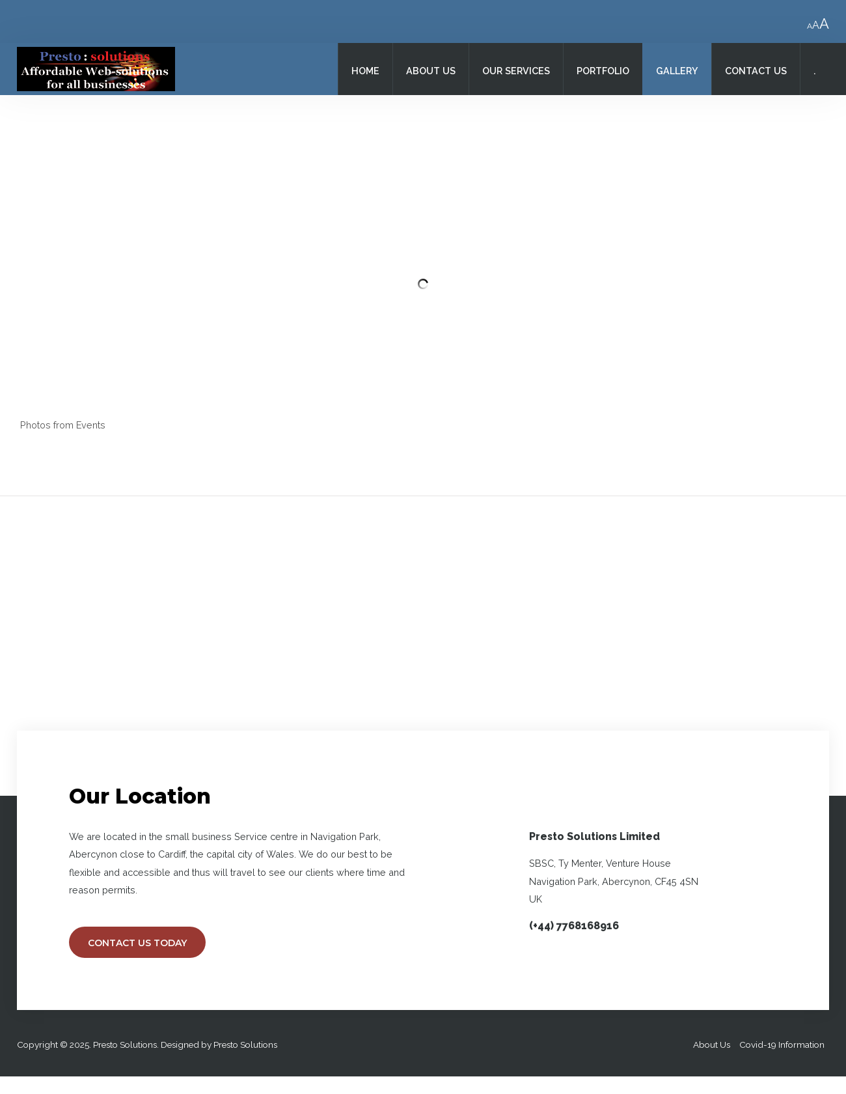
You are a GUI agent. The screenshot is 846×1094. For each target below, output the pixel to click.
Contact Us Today (137, 943)
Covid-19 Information (782, 1044)
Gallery (677, 70)
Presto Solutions (245, 1044)
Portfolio (603, 70)
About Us (431, 70)
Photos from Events (62, 424)
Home (365, 70)
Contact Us (756, 70)
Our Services (516, 70)
